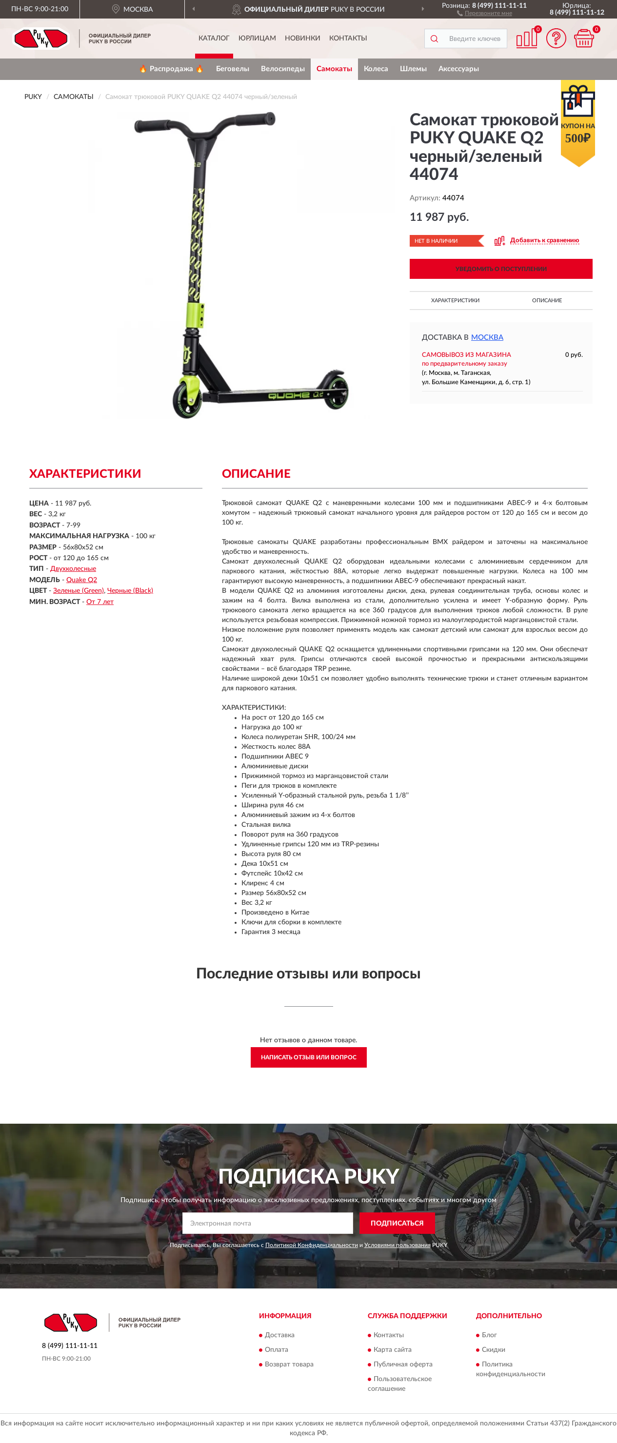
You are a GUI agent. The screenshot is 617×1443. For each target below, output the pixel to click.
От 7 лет (100, 602)
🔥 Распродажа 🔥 (171, 69)
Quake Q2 (81, 580)
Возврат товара (289, 1364)
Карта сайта (393, 1349)
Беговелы (232, 69)
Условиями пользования (397, 1245)
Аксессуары (458, 69)
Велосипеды (283, 69)
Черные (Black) (130, 590)
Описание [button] (547, 300)
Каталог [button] (214, 38)
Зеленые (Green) (78, 590)
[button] (484, 13)
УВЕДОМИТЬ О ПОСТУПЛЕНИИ (501, 269)
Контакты (348, 38)
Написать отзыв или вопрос (309, 1057)
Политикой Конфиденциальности (311, 1245)
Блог (489, 1335)
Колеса (376, 69)
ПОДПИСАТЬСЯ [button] (397, 1223)
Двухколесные (73, 569)
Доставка (280, 1335)
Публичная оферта (403, 1364)
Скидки (493, 1349)
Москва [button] (487, 337)
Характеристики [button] (455, 300)
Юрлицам (257, 38)
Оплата (276, 1349)
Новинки (302, 38)
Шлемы (413, 69)
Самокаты (334, 69)
